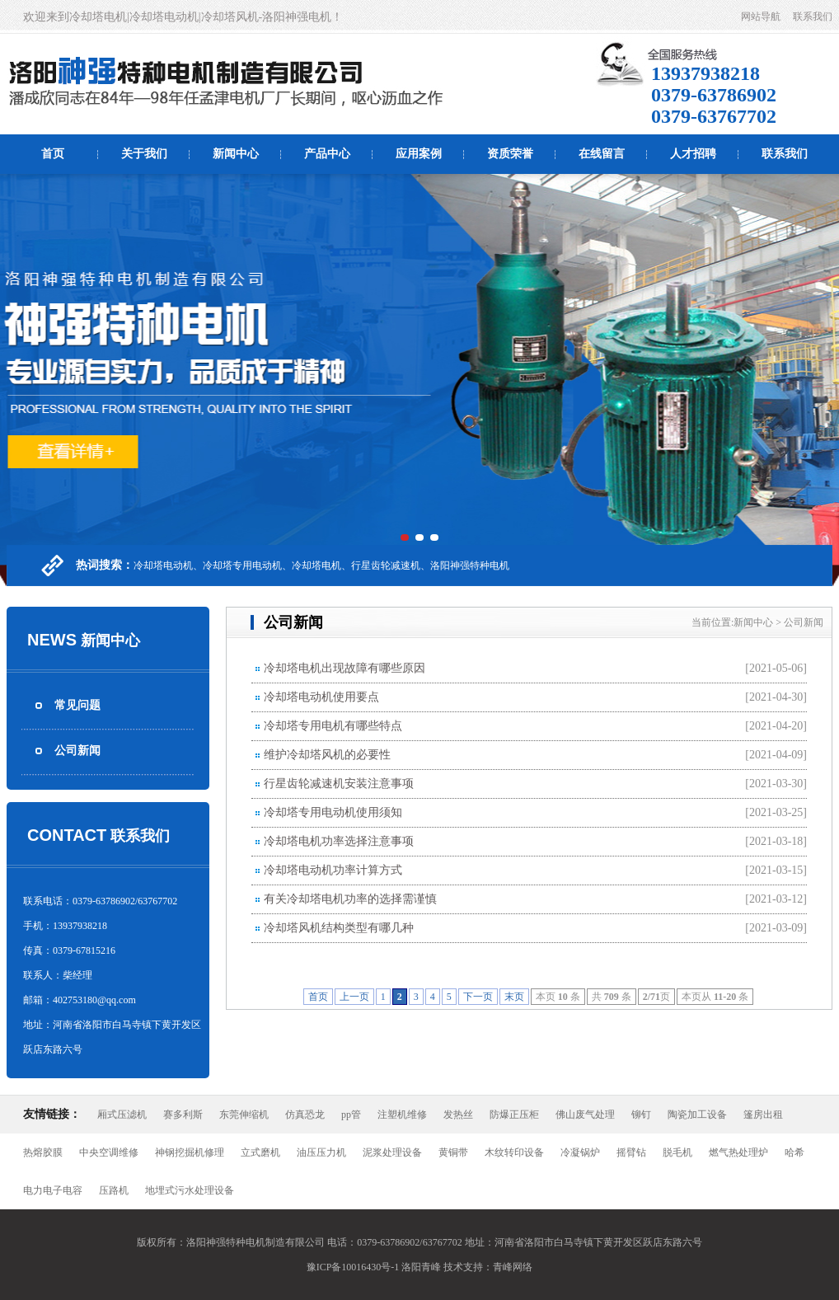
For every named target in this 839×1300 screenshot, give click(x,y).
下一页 (478, 996)
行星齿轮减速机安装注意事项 (339, 783)
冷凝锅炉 (580, 1152)
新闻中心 (236, 154)
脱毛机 (677, 1152)
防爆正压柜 (514, 1114)
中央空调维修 (108, 1152)
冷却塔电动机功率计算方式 (333, 870)
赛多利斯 (183, 1114)
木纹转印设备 (514, 1152)
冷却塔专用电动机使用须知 (333, 812)
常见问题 (77, 705)
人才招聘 (693, 154)
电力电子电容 (52, 1190)
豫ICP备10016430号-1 (353, 1267)
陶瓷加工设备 (697, 1114)
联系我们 (812, 16)
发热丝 (458, 1114)
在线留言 (602, 154)
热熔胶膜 (43, 1152)
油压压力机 (321, 1152)
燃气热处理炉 (738, 1152)
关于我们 (144, 154)
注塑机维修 (402, 1114)
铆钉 (641, 1114)
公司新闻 (77, 750)
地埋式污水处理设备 (189, 1190)
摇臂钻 (631, 1152)
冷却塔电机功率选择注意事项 (339, 841)
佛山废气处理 (585, 1114)
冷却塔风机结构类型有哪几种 (339, 928)
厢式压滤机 (122, 1114)
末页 (514, 996)
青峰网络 (512, 1267)
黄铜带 (453, 1152)
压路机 (114, 1190)
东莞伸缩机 (244, 1114)
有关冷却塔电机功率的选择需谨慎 (350, 899)
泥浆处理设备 (392, 1152)
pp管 (351, 1114)
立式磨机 (260, 1152)
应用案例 (419, 154)
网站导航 (760, 16)
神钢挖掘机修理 (189, 1152)
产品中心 (327, 154)
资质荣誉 (510, 154)
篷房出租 (763, 1114)
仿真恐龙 (305, 1114)
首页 (52, 154)
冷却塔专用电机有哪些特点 (333, 726)
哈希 (794, 1152)
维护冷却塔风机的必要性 (327, 755)
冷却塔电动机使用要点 (321, 697)
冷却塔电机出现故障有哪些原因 (344, 668)
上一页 (354, 996)
